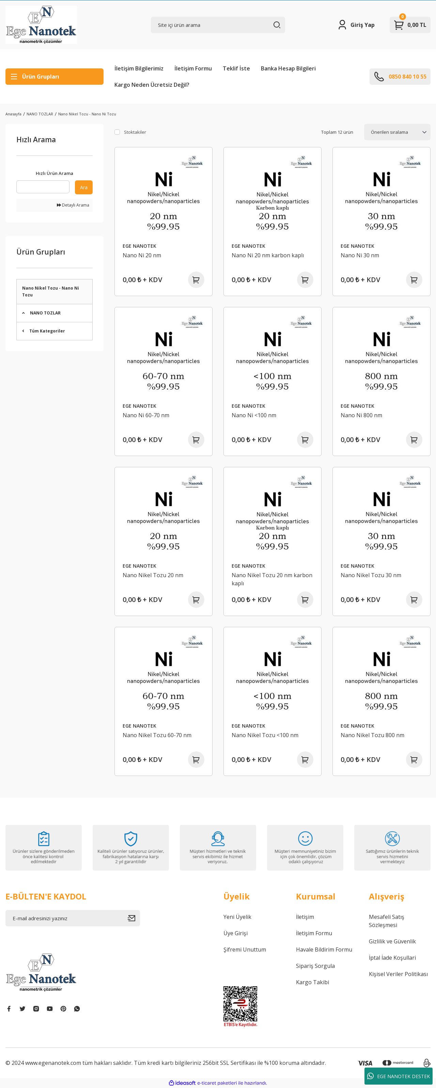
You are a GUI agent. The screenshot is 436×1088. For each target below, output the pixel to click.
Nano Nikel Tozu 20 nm (153, 575)
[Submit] (134, 918)
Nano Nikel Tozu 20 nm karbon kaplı (272, 579)
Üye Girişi (235, 933)
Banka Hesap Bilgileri (288, 68)
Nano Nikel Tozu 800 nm (372, 735)
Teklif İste (236, 68)
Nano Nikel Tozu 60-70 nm (157, 735)
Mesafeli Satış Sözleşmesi (386, 921)
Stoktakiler (135, 132)
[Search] (218, 25)
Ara (84, 187)
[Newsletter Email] (72, 918)
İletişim (305, 917)
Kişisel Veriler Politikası (398, 974)
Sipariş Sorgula (315, 966)
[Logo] (41, 25)
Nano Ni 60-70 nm (146, 415)
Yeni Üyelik (237, 917)
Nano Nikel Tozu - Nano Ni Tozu (87, 113)
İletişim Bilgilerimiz (139, 68)
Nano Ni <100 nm (254, 415)
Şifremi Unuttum (244, 949)
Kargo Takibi (312, 982)
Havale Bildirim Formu (324, 949)
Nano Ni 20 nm (142, 255)
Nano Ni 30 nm (360, 255)
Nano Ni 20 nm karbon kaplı (268, 255)
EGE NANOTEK (139, 246)
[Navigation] (54, 76)
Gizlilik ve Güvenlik (392, 941)
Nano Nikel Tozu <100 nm (265, 735)
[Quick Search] (42, 186)
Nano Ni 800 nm (361, 415)
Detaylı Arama (73, 205)
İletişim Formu (193, 68)
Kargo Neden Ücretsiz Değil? (151, 84)
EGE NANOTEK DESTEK (398, 1076)
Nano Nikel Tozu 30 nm (371, 575)
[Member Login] (356, 25)
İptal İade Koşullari (392, 957)
